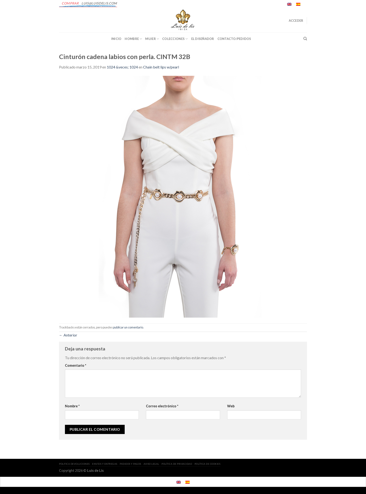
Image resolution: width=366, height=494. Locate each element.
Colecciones (175, 39)
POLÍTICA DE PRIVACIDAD (177, 463)
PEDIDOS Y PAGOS (130, 463)
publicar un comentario (128, 327)
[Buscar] (305, 38)
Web (230, 406)
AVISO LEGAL (151, 463)
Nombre (72, 406)
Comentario (75, 365)
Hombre (133, 39)
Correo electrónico (162, 406)
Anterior (68, 335)
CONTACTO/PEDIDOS (234, 39)
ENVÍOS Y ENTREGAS (104, 463)
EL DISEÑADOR (202, 39)
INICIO (116, 39)
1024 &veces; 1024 (122, 67)
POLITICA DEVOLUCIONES (74, 463)
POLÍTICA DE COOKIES (208, 463)
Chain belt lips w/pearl (161, 67)
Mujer (152, 39)
